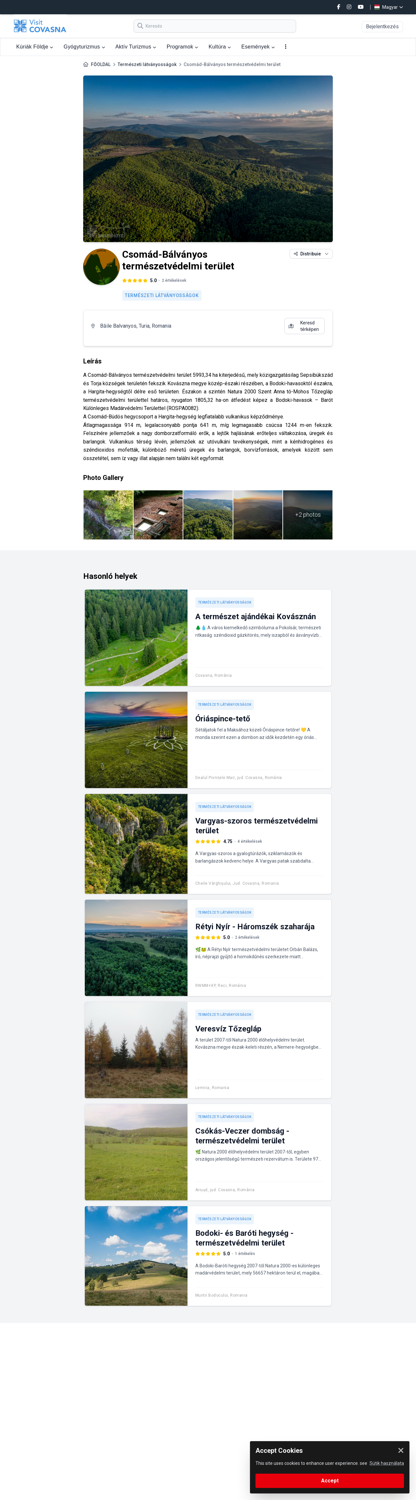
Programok (182, 46)
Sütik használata (387, 1463)
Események (258, 46)
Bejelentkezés (382, 26)
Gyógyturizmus (84, 46)
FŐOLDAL (100, 64)
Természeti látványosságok (147, 64)
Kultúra (220, 46)
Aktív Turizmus (135, 46)
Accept (330, 1481)
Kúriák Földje (34, 46)
